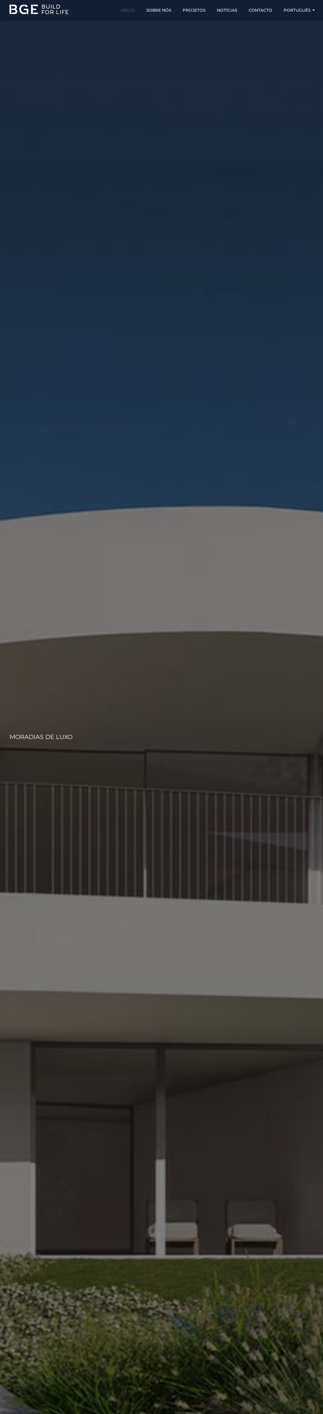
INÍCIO (128, 10)
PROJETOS (194, 10)
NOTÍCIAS (227, 10)
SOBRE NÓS (158, 10)
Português (299, 10)
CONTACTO (260, 10)
